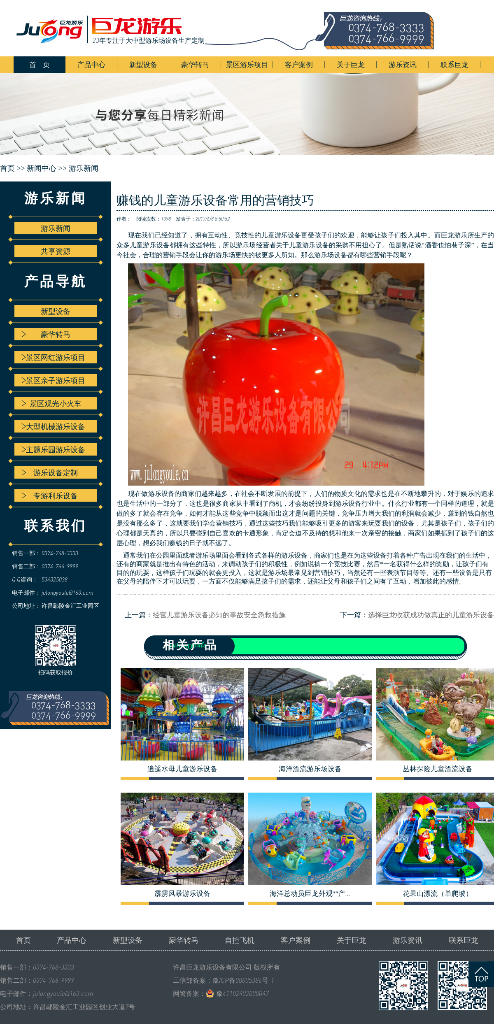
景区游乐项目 (247, 64)
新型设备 (143, 64)
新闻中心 (41, 168)
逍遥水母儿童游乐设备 (182, 769)
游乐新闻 (83, 168)
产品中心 (91, 64)
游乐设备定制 (49, 472)
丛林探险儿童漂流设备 (438, 769)
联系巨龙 (454, 64)
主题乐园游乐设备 (53, 449)
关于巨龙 (351, 64)
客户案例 (299, 64)
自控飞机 (239, 939)
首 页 (39, 64)
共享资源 (55, 251)
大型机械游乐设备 (53, 426)
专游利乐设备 (49, 495)
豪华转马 (195, 64)
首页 (23, 939)
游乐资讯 (403, 64)
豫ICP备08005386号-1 (243, 980)
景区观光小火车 (51, 403)
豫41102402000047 (242, 993)
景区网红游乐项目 (53, 357)
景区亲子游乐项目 (53, 380)
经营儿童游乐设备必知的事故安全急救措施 (219, 614)
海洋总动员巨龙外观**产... (310, 893)
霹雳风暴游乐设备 (182, 893)
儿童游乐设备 (281, 235)
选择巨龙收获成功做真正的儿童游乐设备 (431, 614)
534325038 (55, 579)
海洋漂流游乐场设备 (310, 769)
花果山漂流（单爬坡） (438, 893)
